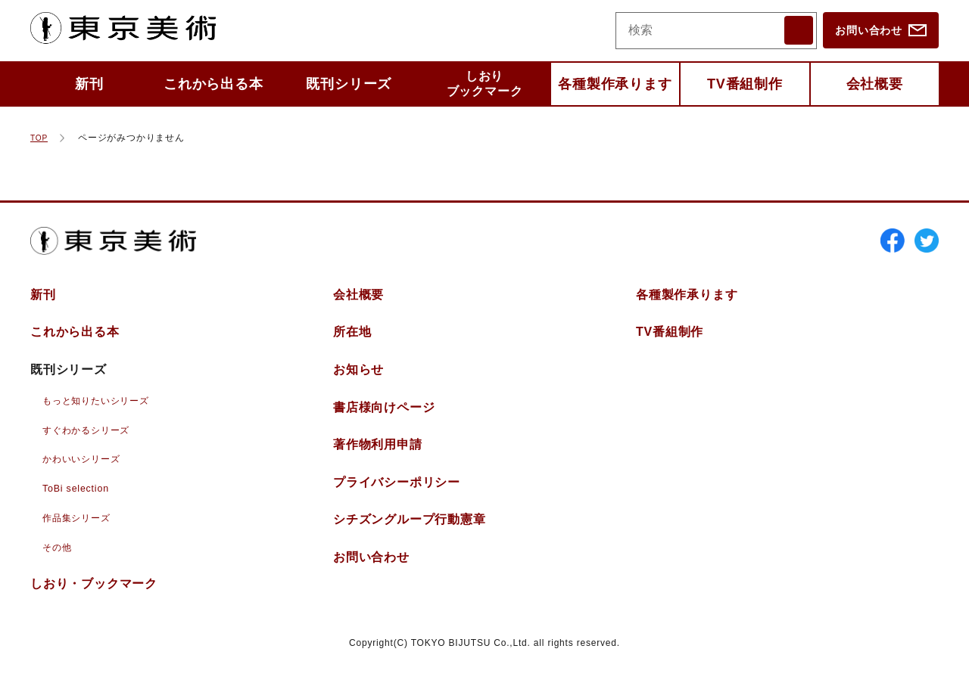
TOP (40, 137)
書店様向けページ (384, 420)
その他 (59, 559)
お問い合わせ (868, 30)
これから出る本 (213, 84)
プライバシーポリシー (396, 496)
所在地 (352, 346)
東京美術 (137, 30)
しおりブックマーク (485, 84)
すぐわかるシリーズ (92, 443)
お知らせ (358, 383)
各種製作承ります (614, 84)
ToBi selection (79, 501)
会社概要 (874, 84)
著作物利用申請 (377, 458)
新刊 (89, 84)
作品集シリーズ (81, 530)
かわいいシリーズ (87, 472)
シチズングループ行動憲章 (409, 533)
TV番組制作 (745, 84)
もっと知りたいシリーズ (104, 414)
